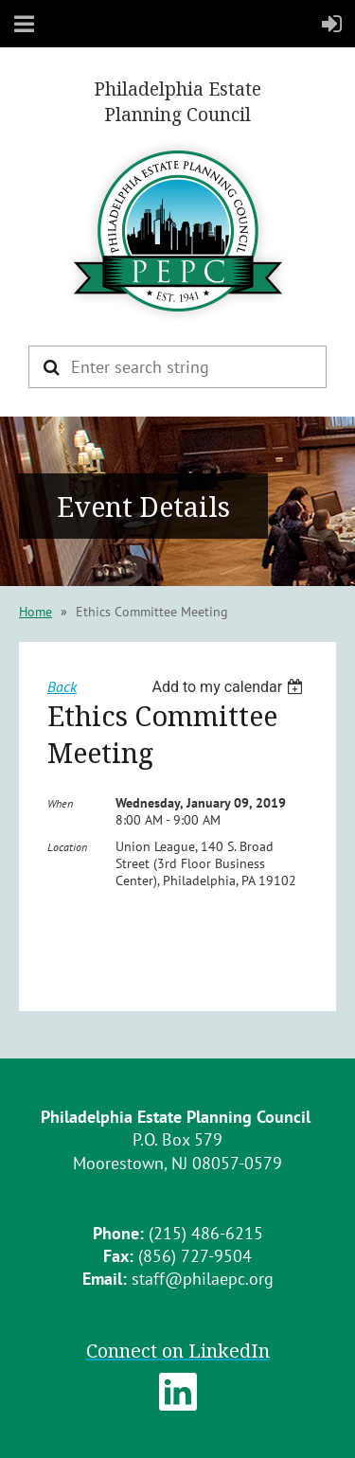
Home (35, 611)
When (60, 803)
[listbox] (229, 687)
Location (67, 847)
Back (62, 686)
